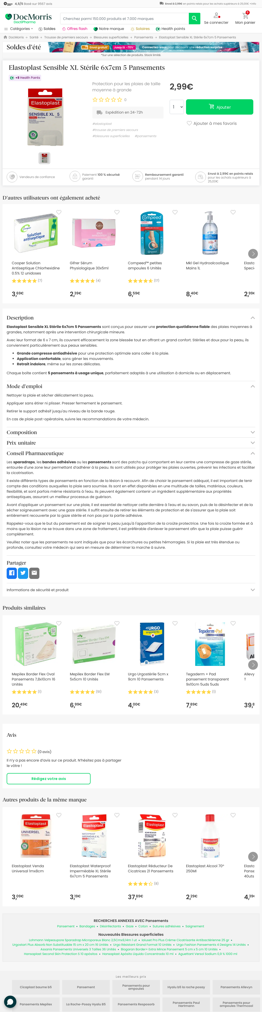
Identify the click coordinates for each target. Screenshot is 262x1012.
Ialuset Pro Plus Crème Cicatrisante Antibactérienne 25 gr (185, 940)
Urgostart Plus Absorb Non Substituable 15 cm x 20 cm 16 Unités (60, 945)
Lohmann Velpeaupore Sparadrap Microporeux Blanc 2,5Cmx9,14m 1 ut (83, 940)
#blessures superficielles (111, 136)
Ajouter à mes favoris (211, 123)
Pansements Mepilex (36, 1004)
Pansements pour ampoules (136, 987)
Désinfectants (110, 926)
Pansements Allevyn (236, 987)
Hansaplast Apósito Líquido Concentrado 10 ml (137, 954)
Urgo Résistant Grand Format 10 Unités (142, 945)
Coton (143, 926)
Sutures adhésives (167, 926)
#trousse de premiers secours (115, 130)
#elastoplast (102, 124)
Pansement (65, 926)
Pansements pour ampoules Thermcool (236, 1005)
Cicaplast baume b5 (36, 987)
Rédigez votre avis (48, 778)
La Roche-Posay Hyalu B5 (86, 1004)
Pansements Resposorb (136, 1004)
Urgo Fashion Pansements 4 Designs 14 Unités (211, 945)
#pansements (145, 136)
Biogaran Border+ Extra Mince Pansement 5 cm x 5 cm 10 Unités (169, 949)
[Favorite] (59, 212)
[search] (194, 18)
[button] (216, 18)
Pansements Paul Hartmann (186, 1005)
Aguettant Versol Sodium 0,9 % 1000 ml (207, 954)
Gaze (130, 926)
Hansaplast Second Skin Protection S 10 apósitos (60, 954)
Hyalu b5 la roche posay (186, 987)
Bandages (87, 926)
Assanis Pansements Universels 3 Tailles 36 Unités (78, 949)
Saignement (194, 926)
